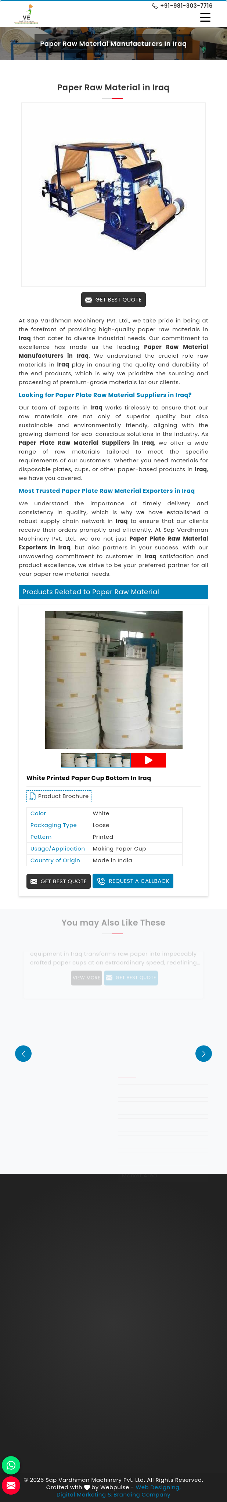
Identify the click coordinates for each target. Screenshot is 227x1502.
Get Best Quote (113, 299)
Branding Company (142, 1494)
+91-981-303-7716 (182, 6)
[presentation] (23, 1054)
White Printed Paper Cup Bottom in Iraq (88, 778)
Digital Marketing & (84, 1494)
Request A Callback (133, 881)
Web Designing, (158, 1487)
